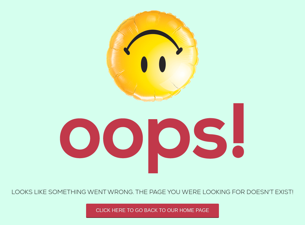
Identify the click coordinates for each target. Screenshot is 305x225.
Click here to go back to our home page (152, 210)
